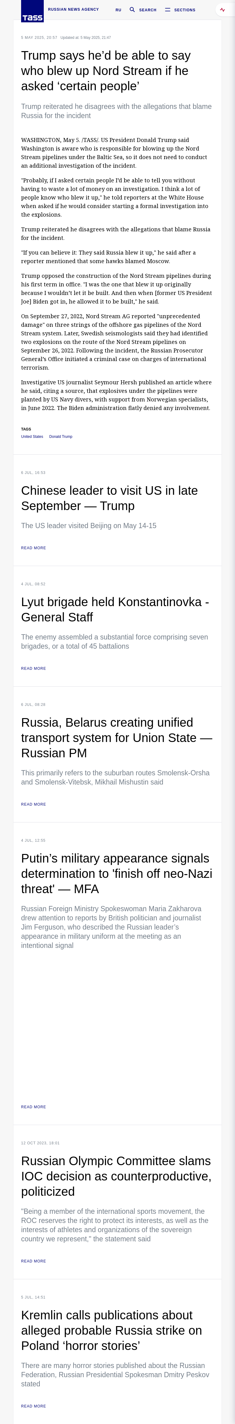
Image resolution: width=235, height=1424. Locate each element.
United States (32, 437)
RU (118, 10)
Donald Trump (60, 437)
